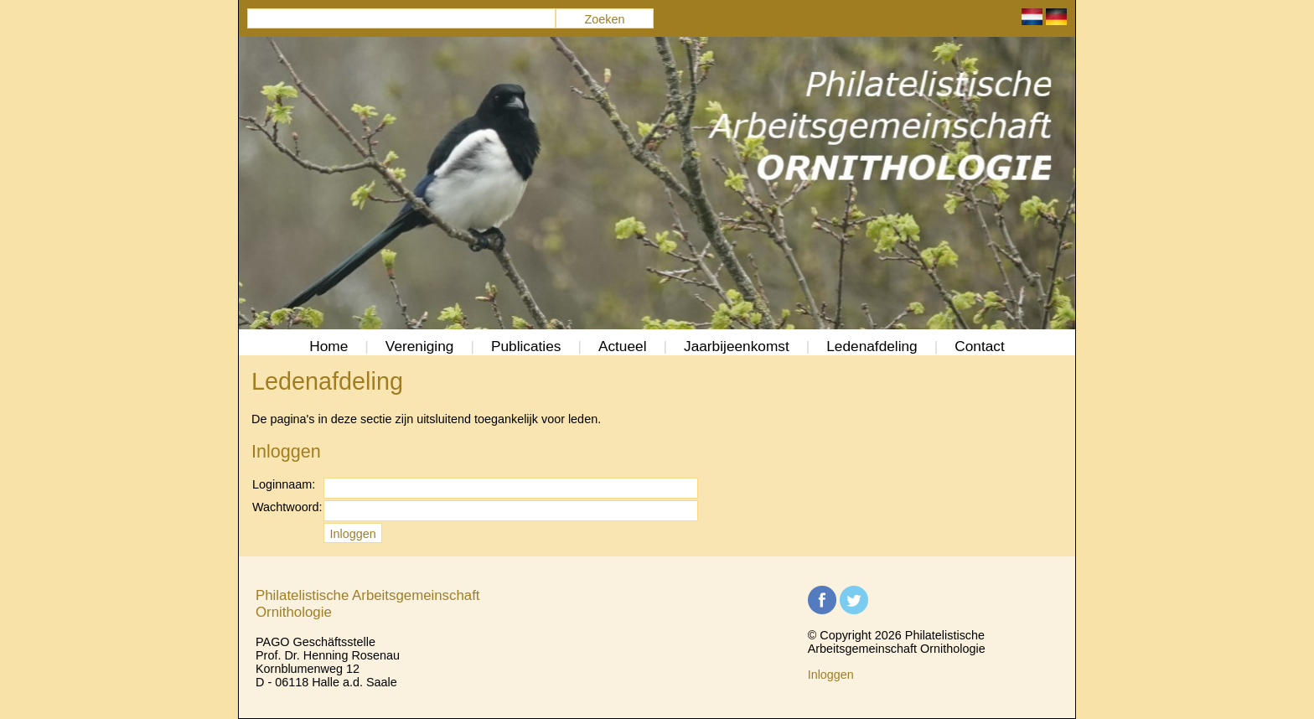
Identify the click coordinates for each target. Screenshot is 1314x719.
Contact (979, 346)
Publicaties (526, 346)
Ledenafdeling (872, 346)
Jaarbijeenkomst (736, 346)
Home (328, 346)
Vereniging (419, 346)
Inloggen (831, 674)
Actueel (622, 346)
